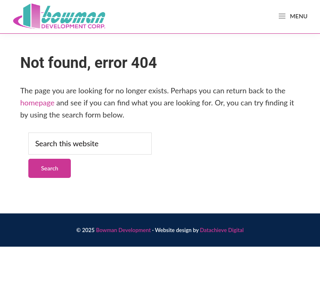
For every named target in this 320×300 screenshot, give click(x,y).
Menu (293, 16)
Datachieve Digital (222, 230)
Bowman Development (123, 230)
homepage (37, 102)
